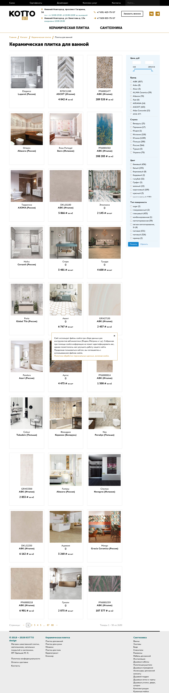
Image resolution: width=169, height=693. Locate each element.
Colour (26, 433)
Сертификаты (36, 3)
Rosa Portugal (65, 149)
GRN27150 (104, 320)
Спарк (65, 263)
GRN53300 (26, 490)
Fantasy (66, 490)
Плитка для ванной (54, 641)
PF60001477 (104, 92)
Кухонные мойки (141, 691)
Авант (65, 320)
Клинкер (49, 656)
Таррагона (27, 206)
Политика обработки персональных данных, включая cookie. (81, 356)
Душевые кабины (141, 662)
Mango (104, 547)
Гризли (65, 604)
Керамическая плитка (69, 28)
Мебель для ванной (142, 656)
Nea (104, 433)
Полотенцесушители (142, 665)
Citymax (104, 490)
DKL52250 (26, 547)
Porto (26, 320)
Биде (135, 647)
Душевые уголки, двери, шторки (144, 684)
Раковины (137, 653)
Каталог (24, 37)
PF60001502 (104, 149)
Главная (12, 37)
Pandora (26, 376)
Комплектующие (141, 688)
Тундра (104, 263)
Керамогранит (52, 653)
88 (52, 625)
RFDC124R (65, 92)
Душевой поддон (141, 676)
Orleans (27, 149)
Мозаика (49, 647)
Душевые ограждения (143, 668)
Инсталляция (139, 659)
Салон (12, 3)
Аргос (66, 376)
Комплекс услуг (90, 3)
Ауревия (65, 547)
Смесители (138, 650)
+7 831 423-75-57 (106, 12)
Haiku (27, 263)
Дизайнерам (62, 3)
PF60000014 (104, 376)
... (44, 625)
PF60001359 (104, 604)
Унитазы (137, 644)
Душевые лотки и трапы (144, 679)
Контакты (116, 3)
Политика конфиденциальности (25, 658)
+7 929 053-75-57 (106, 18)
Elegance (27, 92)
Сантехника (111, 28)
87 (48, 625)
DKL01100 (65, 206)
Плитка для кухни (54, 644)
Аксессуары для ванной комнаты (144, 672)
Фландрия (65, 433)
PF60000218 (26, 604)
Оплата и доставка (19, 662)
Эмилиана (104, 206)
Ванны (136, 641)
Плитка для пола (53, 650)
